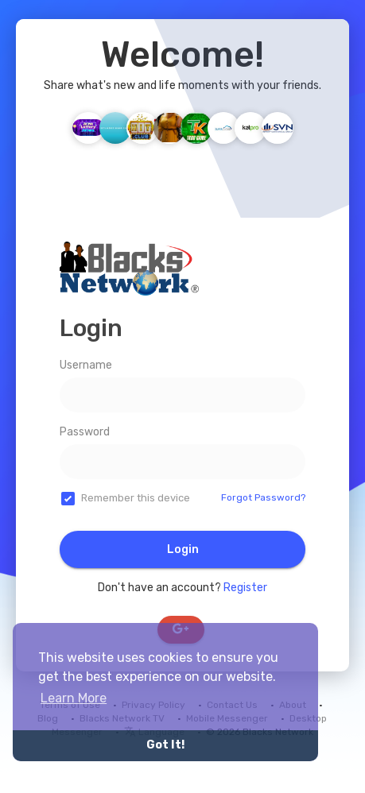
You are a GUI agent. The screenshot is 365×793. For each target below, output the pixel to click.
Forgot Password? (263, 497)
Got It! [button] (165, 745)
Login (183, 549)
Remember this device (135, 498)
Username (86, 365)
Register (245, 587)
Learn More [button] (74, 698)
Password (85, 432)
